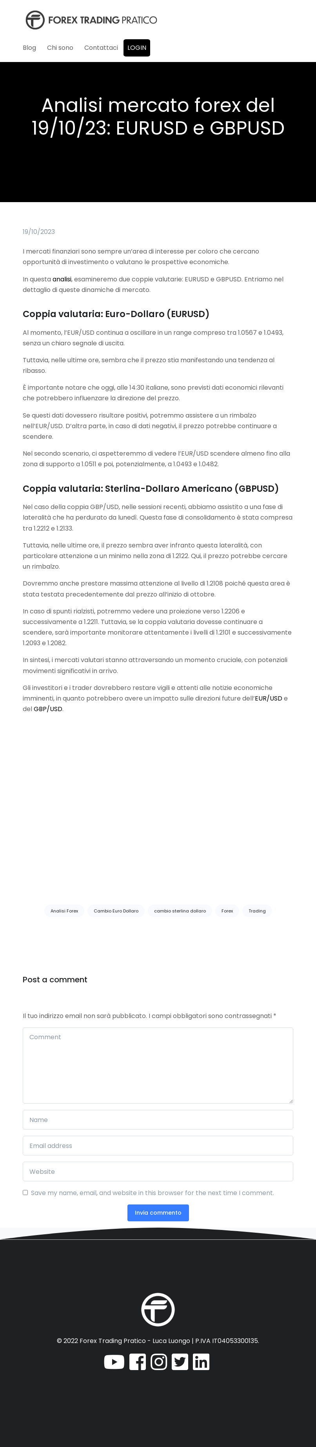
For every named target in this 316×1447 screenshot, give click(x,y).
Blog (29, 47)
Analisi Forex (64, 911)
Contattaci (101, 47)
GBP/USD (48, 708)
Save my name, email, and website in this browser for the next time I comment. (152, 1192)
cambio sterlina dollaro (180, 911)
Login (136, 47)
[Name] (158, 1119)
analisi (62, 279)
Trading (257, 911)
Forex (227, 911)
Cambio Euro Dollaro (116, 911)
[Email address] (158, 1145)
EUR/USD (268, 698)
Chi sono (60, 47)
